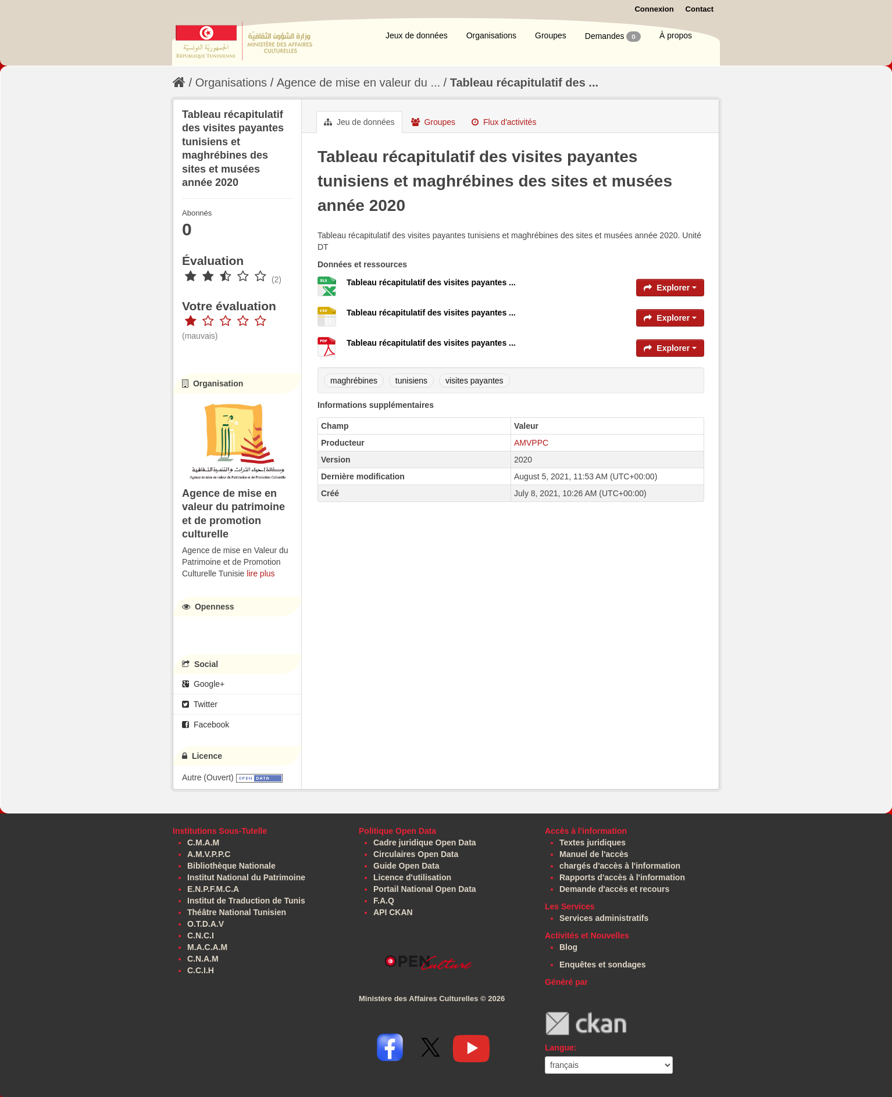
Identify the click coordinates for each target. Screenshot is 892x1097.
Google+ (203, 684)
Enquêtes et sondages (602, 964)
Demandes (613, 36)
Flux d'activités (504, 122)
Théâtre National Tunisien (236, 912)
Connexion (653, 9)
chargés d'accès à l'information (619, 865)
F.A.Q (383, 900)
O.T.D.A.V (205, 923)
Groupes (550, 35)
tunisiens (411, 380)
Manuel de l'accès (594, 854)
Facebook (205, 724)
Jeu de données (359, 122)
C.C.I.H (200, 970)
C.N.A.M (203, 958)
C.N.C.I (200, 935)
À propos (675, 35)
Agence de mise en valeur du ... (358, 82)
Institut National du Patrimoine (246, 877)
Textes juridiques (592, 842)
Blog (568, 947)
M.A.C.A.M (207, 947)
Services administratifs (603, 918)
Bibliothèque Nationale (231, 865)
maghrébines (353, 380)
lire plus (260, 573)
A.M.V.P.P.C (208, 854)
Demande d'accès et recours (614, 889)
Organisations (491, 35)
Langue (559, 1047)
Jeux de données (417, 35)
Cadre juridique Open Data (424, 842)
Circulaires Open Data (415, 854)
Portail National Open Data (424, 889)
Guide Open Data (406, 865)
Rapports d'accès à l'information (622, 877)
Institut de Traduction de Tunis (246, 900)
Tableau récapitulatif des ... (524, 82)
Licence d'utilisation (412, 877)
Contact (699, 9)
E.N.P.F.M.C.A (213, 889)
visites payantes (474, 380)
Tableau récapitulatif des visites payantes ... (431, 282)
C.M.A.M (203, 842)
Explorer (670, 287)
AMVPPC (531, 442)
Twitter (199, 704)
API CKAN (393, 912)
